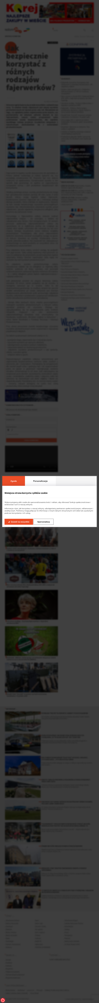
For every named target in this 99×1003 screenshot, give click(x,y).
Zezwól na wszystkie (20, 522)
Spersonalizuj (43, 522)
